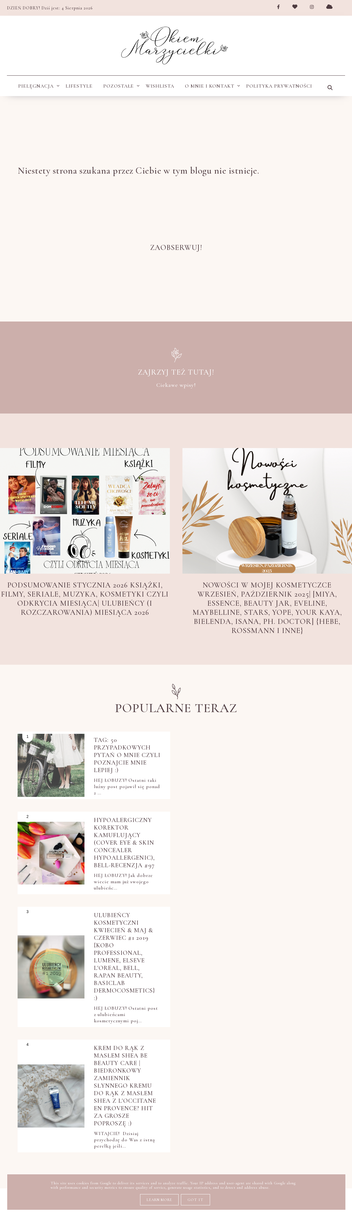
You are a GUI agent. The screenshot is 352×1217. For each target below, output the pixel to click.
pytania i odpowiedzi (219, 1116)
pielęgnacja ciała (248, 1051)
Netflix (124, 1034)
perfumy (200, 1051)
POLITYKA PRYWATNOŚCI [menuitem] (279, 86)
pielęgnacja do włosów (148, 1067)
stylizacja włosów (288, 1116)
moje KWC (189, 1034)
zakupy (279, 1132)
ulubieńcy (176, 1132)
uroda (211, 1132)
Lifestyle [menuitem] (79, 86)
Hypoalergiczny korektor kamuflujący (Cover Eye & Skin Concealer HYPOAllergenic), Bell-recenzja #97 (289, 762)
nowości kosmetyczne (245, 1034)
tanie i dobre (132, 1132)
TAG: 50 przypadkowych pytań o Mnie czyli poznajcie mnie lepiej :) (122, 763)
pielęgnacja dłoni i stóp (293, 1067)
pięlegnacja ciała (210, 1100)
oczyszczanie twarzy (145, 1051)
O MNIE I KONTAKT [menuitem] (209, 86)
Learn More (159, 1200)
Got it (195, 1200)
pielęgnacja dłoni (220, 1067)
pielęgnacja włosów (143, 1100)
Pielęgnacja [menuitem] (36, 86)
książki (155, 1034)
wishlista (244, 1132)
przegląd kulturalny (145, 1116)
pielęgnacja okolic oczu (150, 1083)
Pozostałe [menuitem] (118, 86)
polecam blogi (268, 1100)
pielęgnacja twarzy (226, 1083)
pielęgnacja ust (289, 1083)
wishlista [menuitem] (160, 86)
